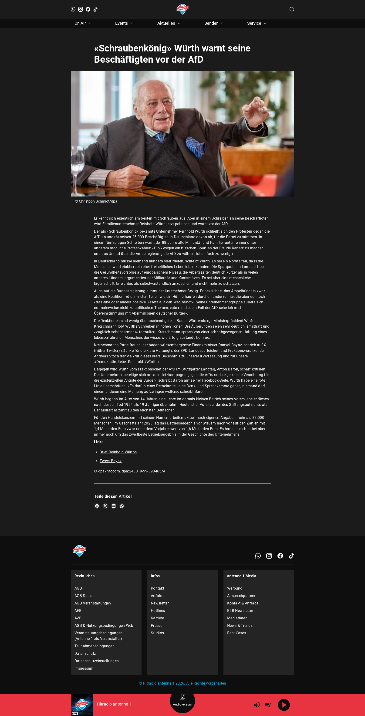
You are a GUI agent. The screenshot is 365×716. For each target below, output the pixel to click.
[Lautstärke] (257, 705)
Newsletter (160, 603)
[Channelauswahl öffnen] (292, 9)
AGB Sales (83, 596)
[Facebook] (88, 9)
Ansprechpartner (241, 596)
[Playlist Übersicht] (268, 705)
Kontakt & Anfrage (242, 603)
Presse (156, 625)
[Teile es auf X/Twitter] (105, 506)
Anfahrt (157, 596)
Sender (214, 23)
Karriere (157, 618)
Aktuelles (169, 23)
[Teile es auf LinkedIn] (113, 506)
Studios (157, 633)
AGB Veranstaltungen (92, 603)
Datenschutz (85, 653)
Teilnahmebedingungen (94, 646)
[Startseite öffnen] (182, 9)
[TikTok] (95, 9)
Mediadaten (237, 618)
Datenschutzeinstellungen (96, 661)
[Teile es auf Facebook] (97, 506)
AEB (77, 610)
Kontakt (157, 588)
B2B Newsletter (240, 610)
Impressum (84, 668)
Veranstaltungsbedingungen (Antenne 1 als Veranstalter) (98, 636)
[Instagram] (80, 9)
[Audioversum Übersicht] (182, 700)
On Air (83, 23)
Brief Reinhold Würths (118, 452)
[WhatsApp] (73, 9)
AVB (77, 618)
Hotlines (158, 610)
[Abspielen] (284, 704)
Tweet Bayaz (111, 461)
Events (124, 23)
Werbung (234, 588)
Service (257, 23)
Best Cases (236, 633)
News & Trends (240, 625)
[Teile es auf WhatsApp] (122, 506)
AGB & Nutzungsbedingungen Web (103, 625)
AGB (78, 588)
